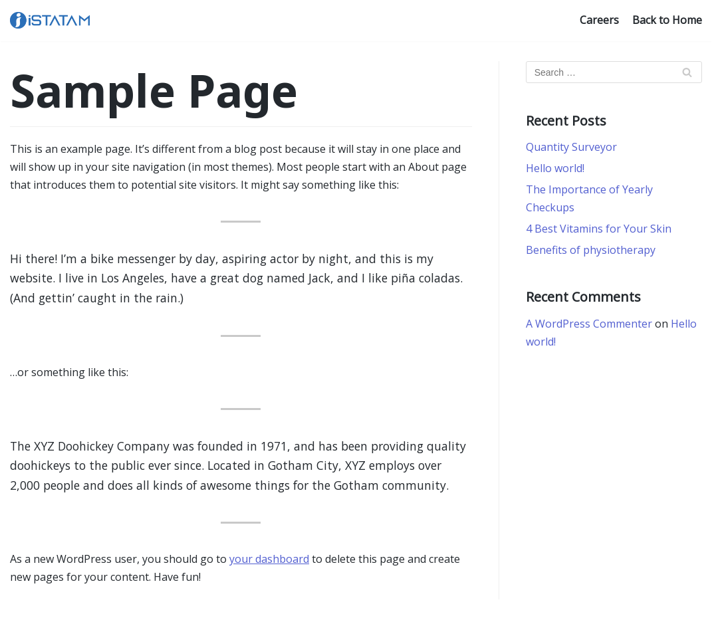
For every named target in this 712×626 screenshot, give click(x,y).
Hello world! (555, 168)
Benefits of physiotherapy (590, 250)
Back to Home (667, 20)
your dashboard (269, 559)
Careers (599, 20)
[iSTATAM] (50, 20)
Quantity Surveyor (571, 147)
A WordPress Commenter (589, 323)
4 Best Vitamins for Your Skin (598, 228)
